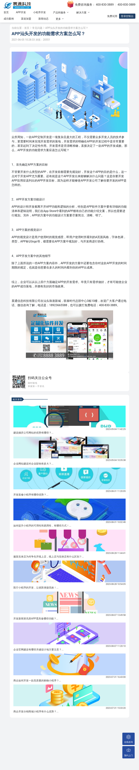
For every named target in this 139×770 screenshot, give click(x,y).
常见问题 (37, 27)
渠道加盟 (26, 18)
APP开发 (21, 12)
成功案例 (9, 18)
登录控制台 (127, 16)
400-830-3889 (105, 4)
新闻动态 (43, 18)
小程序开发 (39, 12)
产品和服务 (61, 12)
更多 (60, 18)
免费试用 (112, 16)
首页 (6, 12)
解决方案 (83, 12)
